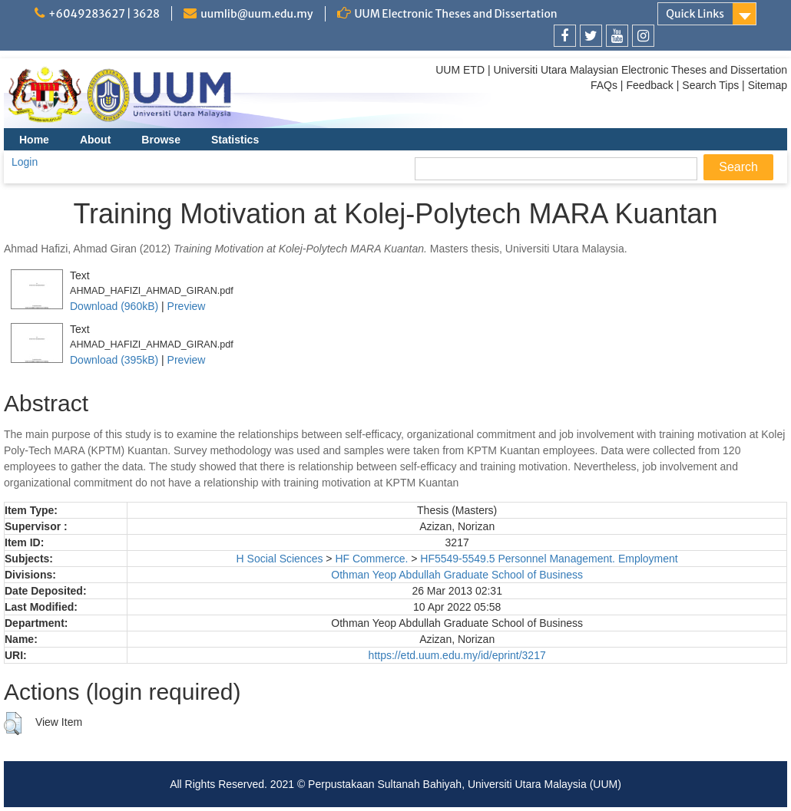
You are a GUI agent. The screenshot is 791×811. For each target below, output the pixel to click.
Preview (186, 306)
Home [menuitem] (34, 140)
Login (25, 162)
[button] (13, 723)
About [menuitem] (95, 140)
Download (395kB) (114, 360)
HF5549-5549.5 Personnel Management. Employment (548, 558)
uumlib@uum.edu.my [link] (256, 14)
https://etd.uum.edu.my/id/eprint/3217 (457, 655)
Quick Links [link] (695, 14)
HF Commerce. (371, 558)
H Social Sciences (280, 558)
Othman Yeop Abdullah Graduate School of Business (457, 575)
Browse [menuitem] (160, 140)
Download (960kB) (114, 306)
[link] (565, 36)
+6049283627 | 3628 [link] (104, 14)
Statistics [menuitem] (235, 140)
